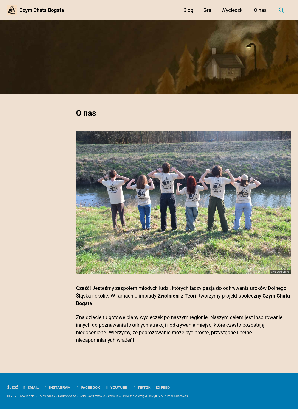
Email (30, 387)
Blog (188, 10)
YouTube (116, 387)
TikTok (141, 387)
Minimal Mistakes (174, 396)
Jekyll (152, 396)
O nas (260, 10)
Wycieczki (232, 10)
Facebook (87, 387)
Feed (162, 387)
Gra (207, 10)
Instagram (57, 387)
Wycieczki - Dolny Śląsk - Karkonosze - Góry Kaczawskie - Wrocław (70, 396)
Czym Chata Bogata (41, 10)
